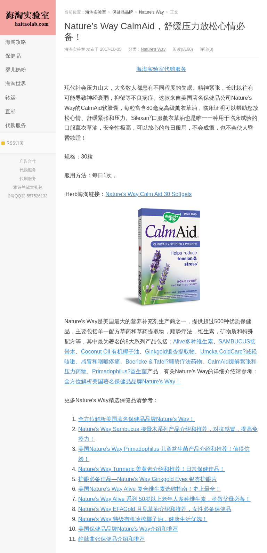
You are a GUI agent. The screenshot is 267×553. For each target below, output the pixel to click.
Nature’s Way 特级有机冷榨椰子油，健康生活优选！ (143, 519)
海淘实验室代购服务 (161, 69)
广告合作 (27, 161)
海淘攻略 (15, 42)
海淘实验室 (28, 17)
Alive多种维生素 (193, 341)
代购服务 (15, 125)
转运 (10, 97)
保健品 (13, 56)
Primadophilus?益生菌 (119, 371)
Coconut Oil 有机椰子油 (110, 352)
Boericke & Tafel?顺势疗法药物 (164, 362)
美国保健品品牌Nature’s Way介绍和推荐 (128, 529)
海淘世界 (15, 84)
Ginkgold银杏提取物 (170, 352)
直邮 (10, 111)
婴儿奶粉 (15, 70)
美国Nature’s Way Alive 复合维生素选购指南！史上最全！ (149, 489)
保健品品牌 (122, 12)
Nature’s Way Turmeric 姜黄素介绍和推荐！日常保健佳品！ (151, 469)
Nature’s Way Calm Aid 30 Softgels (148, 194)
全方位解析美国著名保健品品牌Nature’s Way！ (122, 381)
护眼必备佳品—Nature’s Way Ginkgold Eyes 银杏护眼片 (147, 479)
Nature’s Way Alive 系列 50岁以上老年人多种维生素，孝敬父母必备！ (164, 499)
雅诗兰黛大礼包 (27, 187)
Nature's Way (151, 12)
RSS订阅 (12, 143)
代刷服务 (27, 178)
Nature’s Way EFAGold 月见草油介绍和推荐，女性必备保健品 (154, 509)
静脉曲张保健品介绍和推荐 (111, 539)
